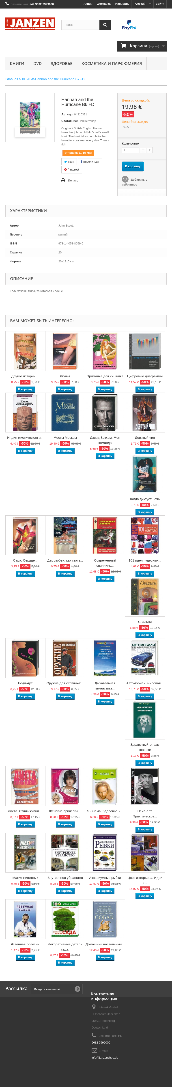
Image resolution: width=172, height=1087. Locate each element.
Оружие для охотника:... (65, 683)
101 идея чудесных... (145, 560)
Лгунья (65, 376)
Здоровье (61, 63)
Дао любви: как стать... (65, 560)
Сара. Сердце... (25, 560)
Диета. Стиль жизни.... (25, 811)
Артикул (67, 114)
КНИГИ (17, 63)
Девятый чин (145, 437)
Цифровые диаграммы (145, 376)
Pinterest (71, 169)
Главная (11, 79)
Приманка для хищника (105, 376)
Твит (69, 161)
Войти (159, 3)
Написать (122, 3)
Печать (73, 180)
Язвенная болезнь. (25, 944)
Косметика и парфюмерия (112, 63)
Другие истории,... (25, 376)
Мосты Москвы (65, 437)
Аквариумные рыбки (105, 878)
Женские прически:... (65, 811)
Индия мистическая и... (25, 437)
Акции (88, 3)
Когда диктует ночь (145, 499)
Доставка (104, 3)
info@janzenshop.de (105, 1057)
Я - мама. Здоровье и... (105, 811)
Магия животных (25, 878)
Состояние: (69, 121)
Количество (130, 143)
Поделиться (90, 161)
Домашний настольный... (105, 944)
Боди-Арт (25, 683)
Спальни (145, 622)
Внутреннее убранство (65, 878)
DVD (37, 63)
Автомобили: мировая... (144, 683)
